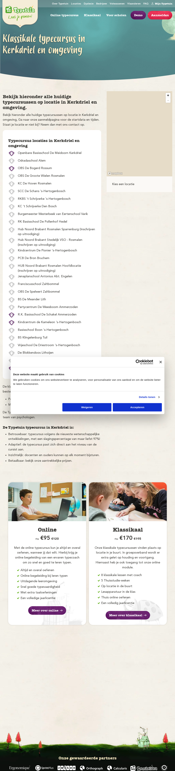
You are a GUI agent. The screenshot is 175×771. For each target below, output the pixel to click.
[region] (139, 133)
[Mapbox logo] (115, 173)
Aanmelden (160, 15)
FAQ (146, 4)
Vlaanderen (134, 4)
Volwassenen (117, 4)
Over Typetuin (60, 4)
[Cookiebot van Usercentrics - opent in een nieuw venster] (138, 362)
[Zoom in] (168, 95)
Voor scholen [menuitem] (116, 15)
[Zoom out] (168, 100)
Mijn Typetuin (161, 3)
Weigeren (87, 407)
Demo (138, 15)
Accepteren (137, 407)
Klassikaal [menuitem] (92, 15)
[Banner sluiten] (160, 362)
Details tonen (147, 397)
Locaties (76, 4)
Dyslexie (88, 4)
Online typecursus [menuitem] (64, 15)
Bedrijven (101, 4)
